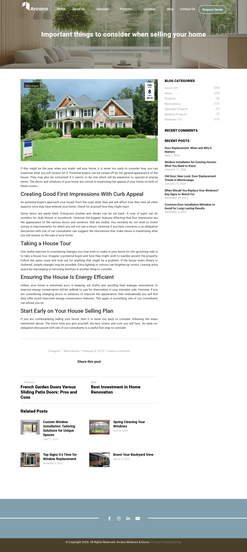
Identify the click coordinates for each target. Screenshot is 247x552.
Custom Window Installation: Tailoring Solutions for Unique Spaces (59, 428)
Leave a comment (118, 351)
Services (102, 9)
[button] (81, 9)
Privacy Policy (160, 542)
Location (150, 9)
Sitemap (176, 542)
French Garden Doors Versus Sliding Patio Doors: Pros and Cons (49, 392)
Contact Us (187, 9)
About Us (78, 9)
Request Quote (212, 9)
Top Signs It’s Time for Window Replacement (60, 456)
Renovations (32, 86)
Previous (27, 382)
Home (61, 9)
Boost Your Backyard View (133, 454)
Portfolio (126, 9)
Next (95, 382)
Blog (170, 9)
